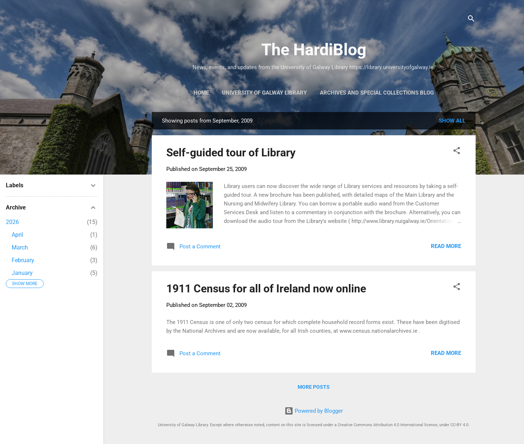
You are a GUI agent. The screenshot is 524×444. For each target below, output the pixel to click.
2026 (12, 222)
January (22, 272)
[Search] (471, 20)
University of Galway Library (264, 92)
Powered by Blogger (314, 411)
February (23, 260)
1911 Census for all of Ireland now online (266, 288)
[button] (456, 151)
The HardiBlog (313, 49)
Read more (446, 246)
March (20, 247)
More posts (314, 387)
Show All (452, 120)
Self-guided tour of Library (230, 152)
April (17, 234)
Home (201, 92)
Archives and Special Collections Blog (377, 92)
